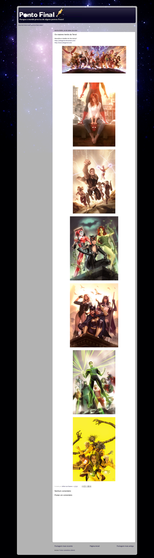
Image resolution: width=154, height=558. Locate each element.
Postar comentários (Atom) (67, 550)
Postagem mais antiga (125, 546)
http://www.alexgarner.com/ (63, 43)
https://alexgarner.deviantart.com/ (65, 40)
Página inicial (94, 546)
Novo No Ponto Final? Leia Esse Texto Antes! (30, 25)
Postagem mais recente (64, 546)
